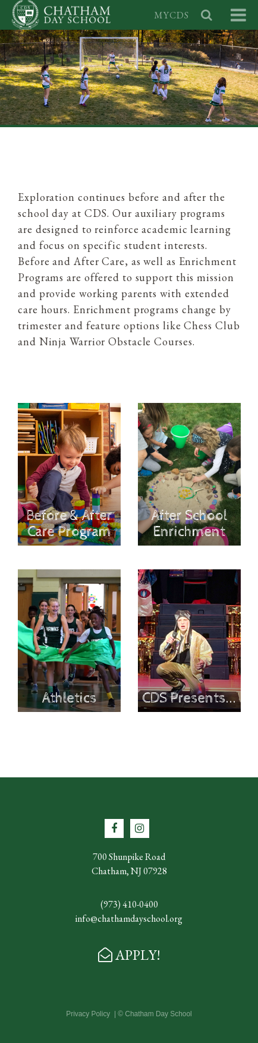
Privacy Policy (88, 1014)
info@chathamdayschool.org (129, 918)
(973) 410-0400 (129, 904)
